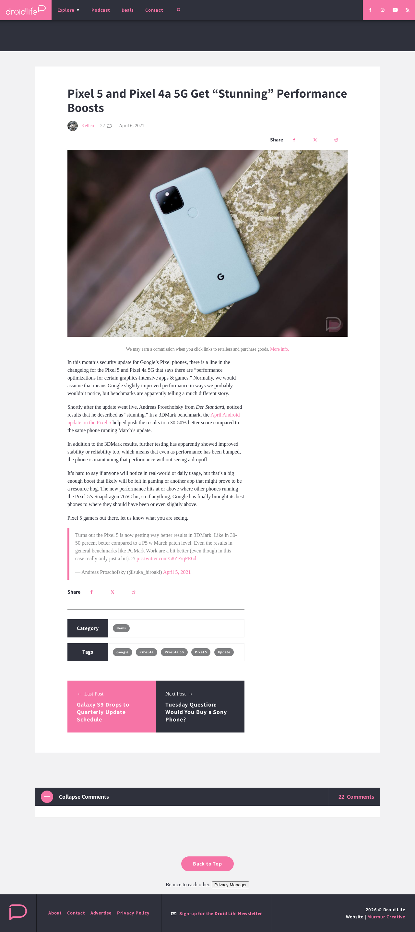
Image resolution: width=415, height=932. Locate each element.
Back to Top (207, 863)
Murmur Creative (386, 917)
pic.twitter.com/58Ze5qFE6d (166, 558)
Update (224, 652)
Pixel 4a (146, 652)
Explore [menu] (65, 10)
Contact (154, 10)
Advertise (101, 913)
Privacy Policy (133, 913)
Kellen (80, 126)
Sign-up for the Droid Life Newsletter (216, 913)
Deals (128, 10)
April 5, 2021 (177, 572)
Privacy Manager (230, 884)
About (55, 913)
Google (122, 652)
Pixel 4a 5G (174, 652)
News (121, 628)
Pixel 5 (201, 652)
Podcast (100, 10)
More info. (279, 349)
